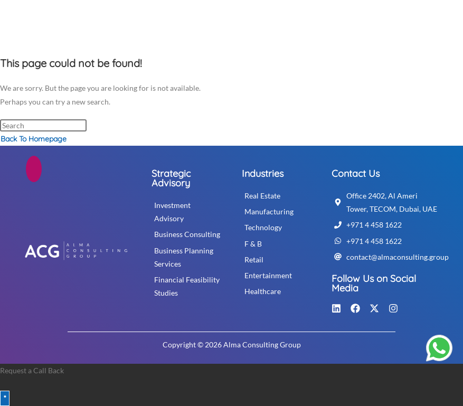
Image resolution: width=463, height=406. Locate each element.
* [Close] (5, 398)
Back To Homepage (34, 139)
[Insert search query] (43, 125)
